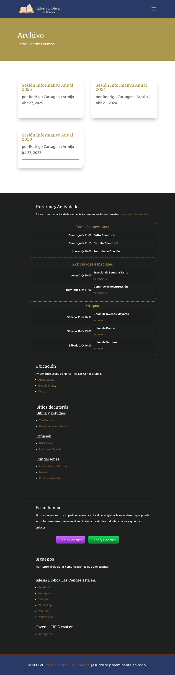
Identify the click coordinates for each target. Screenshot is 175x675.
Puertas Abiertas (50, 478)
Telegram (44, 599)
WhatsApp (45, 605)
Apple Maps (45, 380)
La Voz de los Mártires (53, 466)
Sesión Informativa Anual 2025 (47, 87)
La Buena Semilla (50, 449)
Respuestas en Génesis (54, 426)
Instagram (45, 593)
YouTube (43, 611)
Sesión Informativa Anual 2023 (47, 137)
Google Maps (46, 385)
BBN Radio (46, 443)
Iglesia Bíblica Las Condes (67, 664)
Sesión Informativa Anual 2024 (121, 87)
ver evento (100, 278)
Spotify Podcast (104, 540)
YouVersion (46, 420)
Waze (41, 391)
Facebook (44, 587)
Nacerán (44, 472)
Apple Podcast (70, 540)
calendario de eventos (134, 214)
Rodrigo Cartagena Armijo (51, 96)
